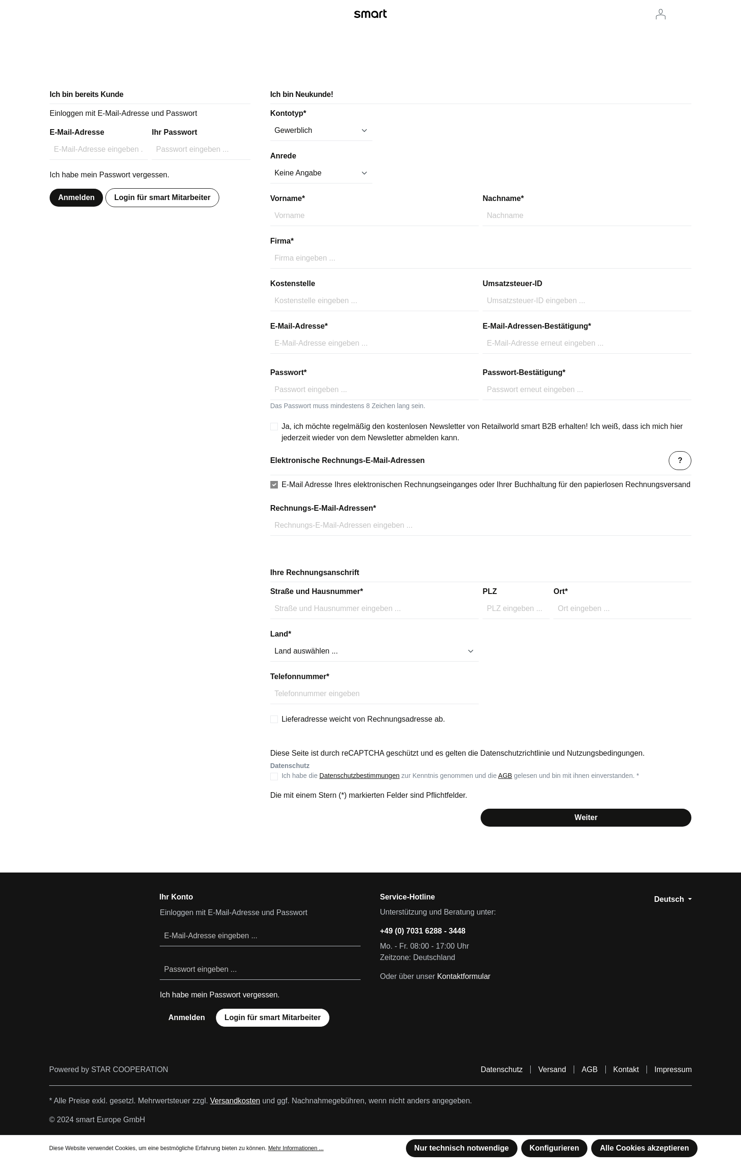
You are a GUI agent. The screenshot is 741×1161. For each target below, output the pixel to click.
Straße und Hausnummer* (316, 591)
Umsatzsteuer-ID (512, 283)
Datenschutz (502, 1069)
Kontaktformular (464, 976)
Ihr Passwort (174, 132)
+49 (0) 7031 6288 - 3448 (422, 931)
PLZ (490, 591)
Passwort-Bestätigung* (524, 372)
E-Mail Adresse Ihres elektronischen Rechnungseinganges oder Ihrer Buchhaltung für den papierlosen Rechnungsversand (486, 484)
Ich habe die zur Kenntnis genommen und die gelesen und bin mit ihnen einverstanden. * (460, 775)
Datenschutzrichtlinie (515, 753)
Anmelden (76, 197)
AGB (505, 775)
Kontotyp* (288, 113)
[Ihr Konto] (661, 14)
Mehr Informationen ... (295, 1148)
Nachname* (503, 198)
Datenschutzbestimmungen (359, 775)
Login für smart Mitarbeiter (162, 197)
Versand (552, 1069)
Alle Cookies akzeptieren (644, 1148)
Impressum (673, 1069)
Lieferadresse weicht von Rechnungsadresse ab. (363, 719)
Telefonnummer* (299, 676)
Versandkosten (235, 1101)
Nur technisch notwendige (461, 1148)
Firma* (282, 241)
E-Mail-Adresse (77, 132)
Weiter (586, 817)
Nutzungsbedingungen (605, 753)
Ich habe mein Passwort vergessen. (109, 175)
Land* (280, 634)
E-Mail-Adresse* (299, 326)
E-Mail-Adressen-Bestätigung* (537, 326)
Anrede (283, 156)
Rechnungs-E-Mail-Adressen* (323, 508)
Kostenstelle (292, 283)
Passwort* (288, 372)
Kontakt (626, 1069)
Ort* (560, 591)
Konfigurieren (554, 1148)
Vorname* (287, 198)
